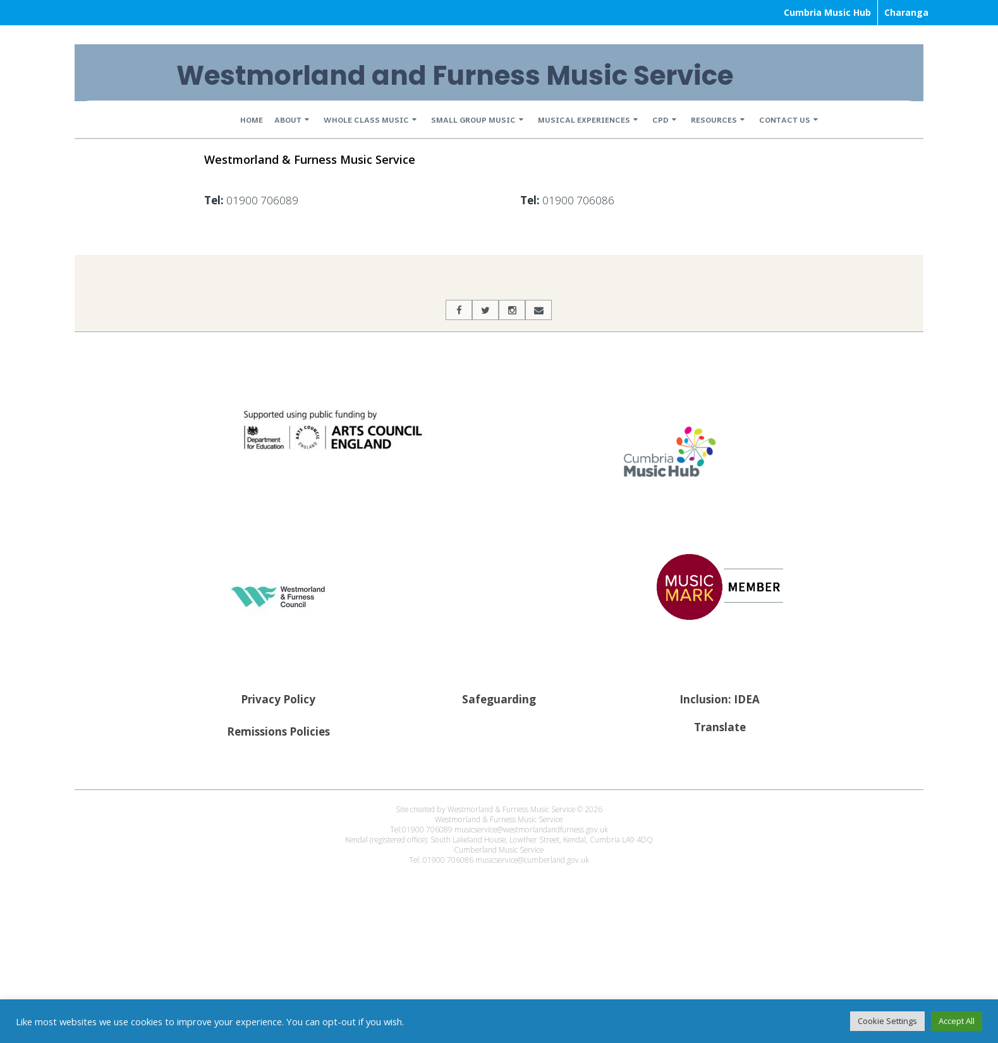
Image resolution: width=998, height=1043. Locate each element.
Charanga (906, 12)
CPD (660, 119)
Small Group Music (473, 119)
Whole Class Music (366, 119)
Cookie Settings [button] (887, 1021)
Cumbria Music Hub (827, 12)
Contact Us (784, 119)
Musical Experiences (584, 119)
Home (251, 119)
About (287, 119)
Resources (714, 119)
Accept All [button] (957, 1021)
